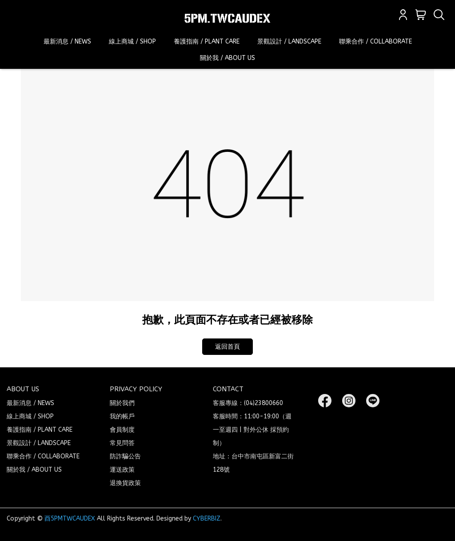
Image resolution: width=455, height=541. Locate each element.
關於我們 (122, 403)
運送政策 (122, 469)
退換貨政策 (125, 483)
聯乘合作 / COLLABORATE (375, 41)
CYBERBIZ (206, 518)
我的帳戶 (122, 416)
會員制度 (122, 430)
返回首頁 (227, 346)
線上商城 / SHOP (132, 41)
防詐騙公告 (125, 456)
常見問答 (122, 443)
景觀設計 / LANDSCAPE (289, 41)
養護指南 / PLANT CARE (206, 41)
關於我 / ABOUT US (227, 58)
